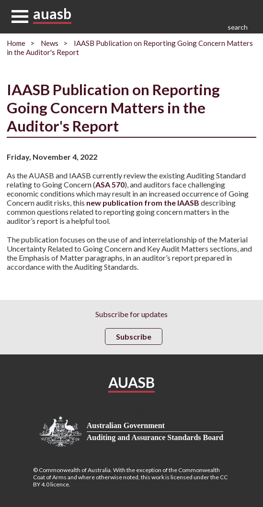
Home (16, 43)
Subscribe (133, 336)
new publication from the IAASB (142, 202)
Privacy (131, 411)
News (49, 43)
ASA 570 (110, 184)
